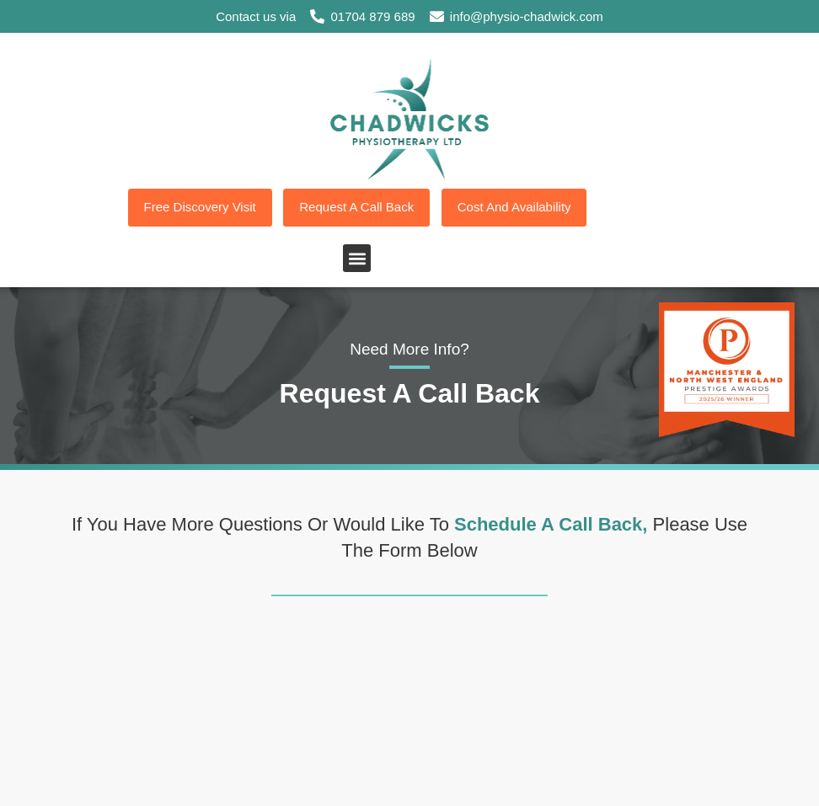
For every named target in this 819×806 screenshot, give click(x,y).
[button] (357, 259)
